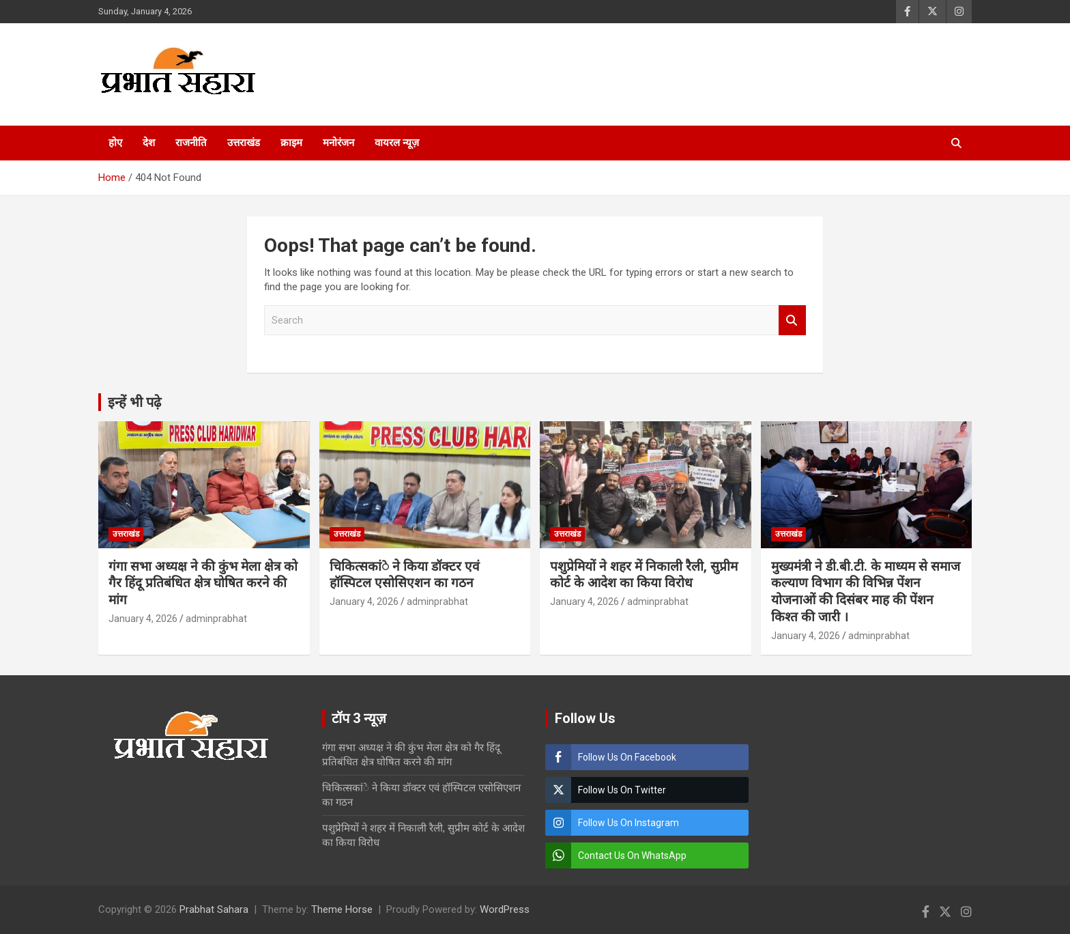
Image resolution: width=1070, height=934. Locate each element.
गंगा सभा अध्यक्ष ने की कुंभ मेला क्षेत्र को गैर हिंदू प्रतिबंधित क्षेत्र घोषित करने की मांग (203, 583)
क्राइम (291, 143)
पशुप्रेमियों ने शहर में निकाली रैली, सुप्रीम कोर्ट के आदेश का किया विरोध (644, 574)
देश (149, 143)
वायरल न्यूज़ (397, 143)
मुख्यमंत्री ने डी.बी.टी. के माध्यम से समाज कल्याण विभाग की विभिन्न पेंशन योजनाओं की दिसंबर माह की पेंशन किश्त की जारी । (865, 591)
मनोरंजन (338, 143)
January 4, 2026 (143, 618)
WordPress (505, 909)
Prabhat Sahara (213, 909)
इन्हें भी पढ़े (134, 402)
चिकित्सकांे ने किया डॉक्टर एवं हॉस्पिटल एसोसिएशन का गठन (405, 574)
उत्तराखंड (243, 143)
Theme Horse (342, 909)
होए (115, 143)
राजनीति (191, 143)
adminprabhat (216, 618)
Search (792, 320)
